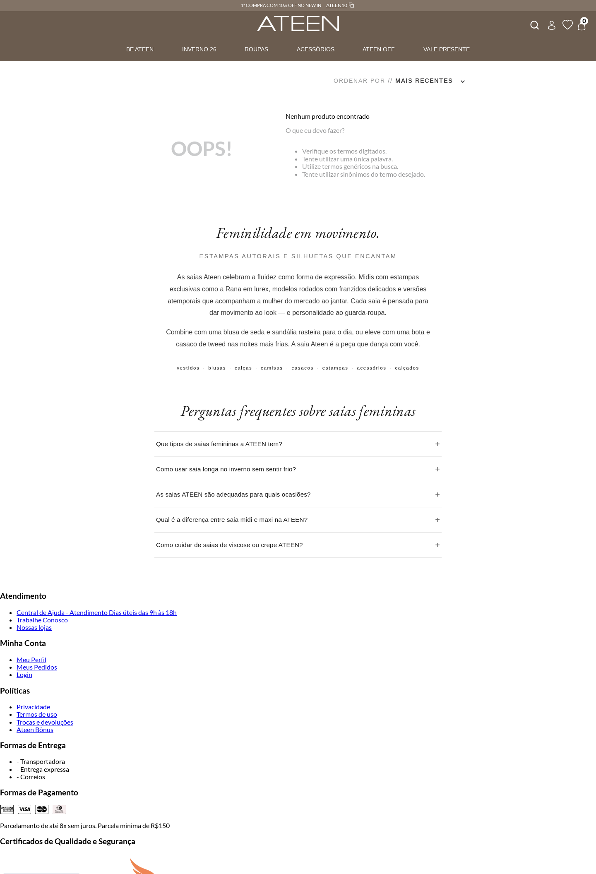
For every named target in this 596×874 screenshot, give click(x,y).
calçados (407, 367)
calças (243, 367)
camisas (272, 367)
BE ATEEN (140, 49)
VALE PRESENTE (446, 49)
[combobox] (534, 24)
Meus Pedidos (37, 667)
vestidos (188, 367)
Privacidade (33, 707)
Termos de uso (37, 714)
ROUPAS (256, 49)
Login (24, 674)
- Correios (31, 776)
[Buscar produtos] (534, 24)
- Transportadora (41, 761)
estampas (335, 367)
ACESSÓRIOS (315, 49)
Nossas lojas (34, 627)
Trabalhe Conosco (42, 620)
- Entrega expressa (43, 769)
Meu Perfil (31, 659)
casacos (302, 367)
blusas (217, 367)
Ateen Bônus (35, 729)
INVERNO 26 (199, 49)
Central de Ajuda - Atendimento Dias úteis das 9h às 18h (97, 612)
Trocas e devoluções (45, 722)
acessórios (371, 367)
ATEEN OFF (379, 49)
